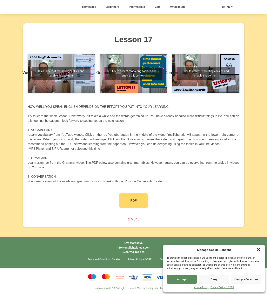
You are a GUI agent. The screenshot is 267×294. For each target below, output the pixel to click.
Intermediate (137, 6)
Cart (157, 6)
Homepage (89, 6)
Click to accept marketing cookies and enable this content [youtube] (61, 73)
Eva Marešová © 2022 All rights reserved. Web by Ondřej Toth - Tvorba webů (133, 289)
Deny (213, 279)
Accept (182, 279)
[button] (259, 247)
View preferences (246, 279)
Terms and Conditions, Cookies (104, 260)
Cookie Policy (201, 287)
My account (177, 6)
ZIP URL (133, 220)
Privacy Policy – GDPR (222, 287)
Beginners (112, 6)
